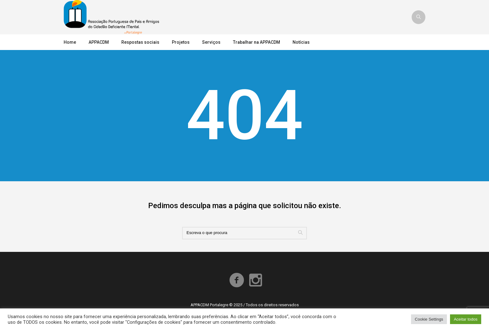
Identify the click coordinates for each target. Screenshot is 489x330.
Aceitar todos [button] (465, 319)
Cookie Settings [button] (429, 319)
